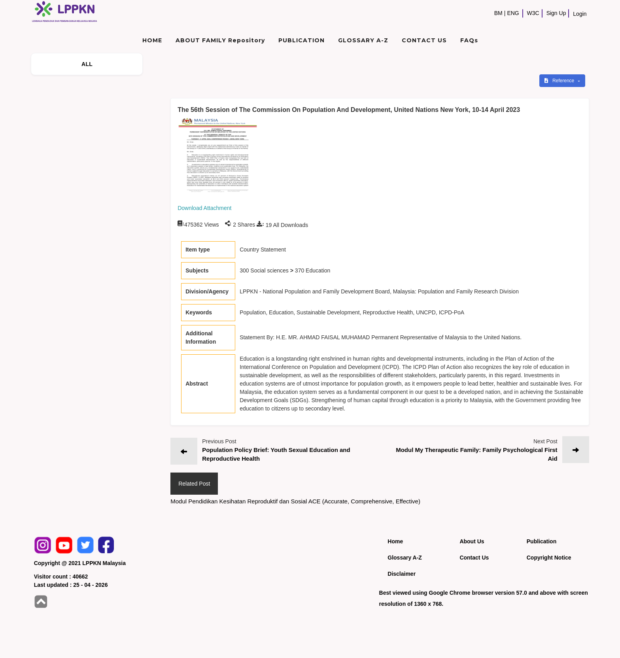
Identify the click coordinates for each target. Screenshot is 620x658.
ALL (87, 64)
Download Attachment (204, 208)
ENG (513, 13)
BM (498, 13)
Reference (560, 80)
